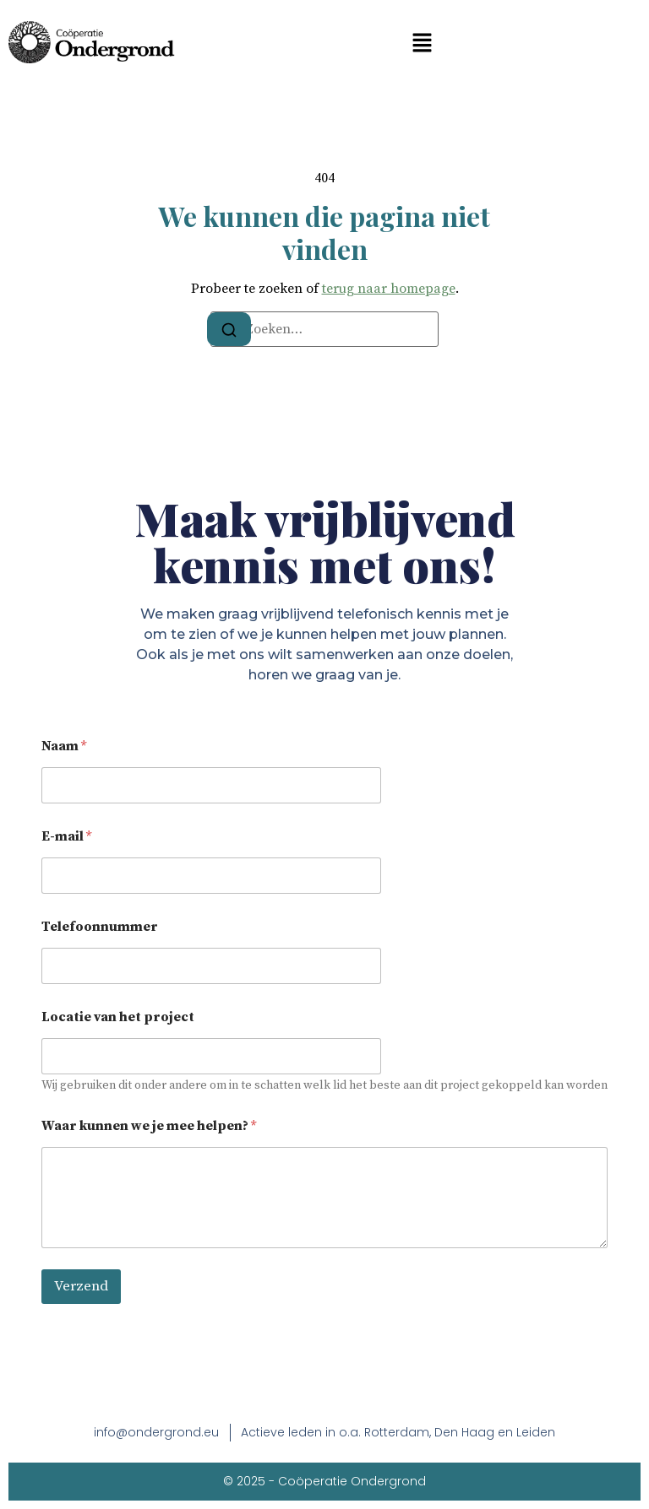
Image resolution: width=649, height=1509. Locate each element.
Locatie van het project (117, 1017)
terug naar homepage (388, 288)
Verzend (81, 1286)
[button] (422, 42)
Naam (63, 746)
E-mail (66, 837)
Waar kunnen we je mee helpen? (148, 1126)
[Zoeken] (229, 329)
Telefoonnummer (99, 927)
